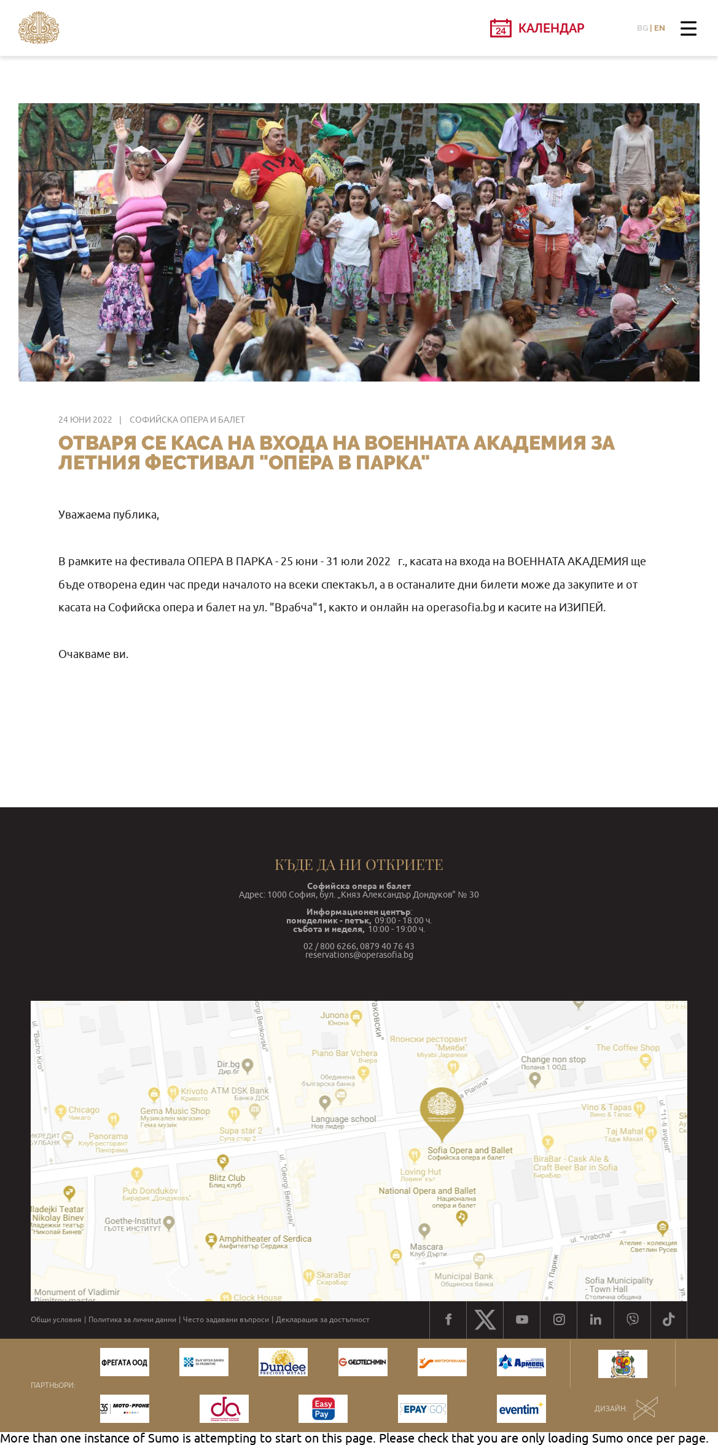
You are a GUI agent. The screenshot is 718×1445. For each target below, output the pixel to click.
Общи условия (56, 1319)
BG (642, 28)
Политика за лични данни (132, 1319)
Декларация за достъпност (323, 1319)
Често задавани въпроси (226, 1319)
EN (659, 28)
